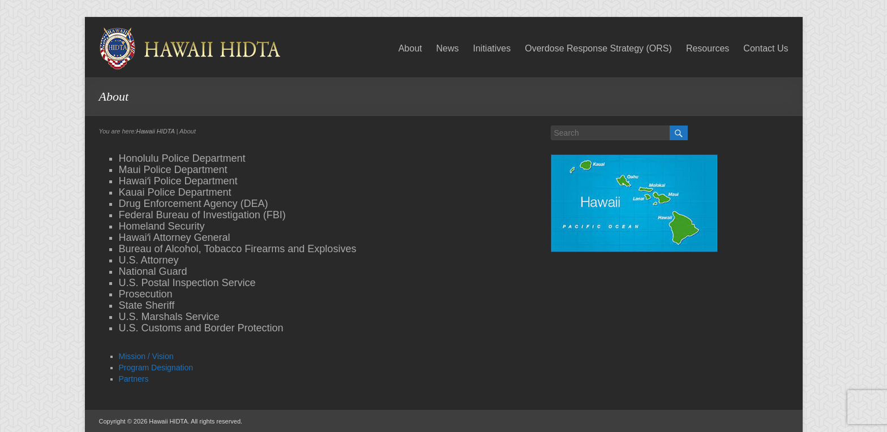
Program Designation (156, 367)
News (447, 48)
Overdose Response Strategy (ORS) (598, 48)
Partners (134, 378)
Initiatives (492, 48)
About (410, 48)
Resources (707, 48)
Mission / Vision (146, 356)
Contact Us (765, 48)
